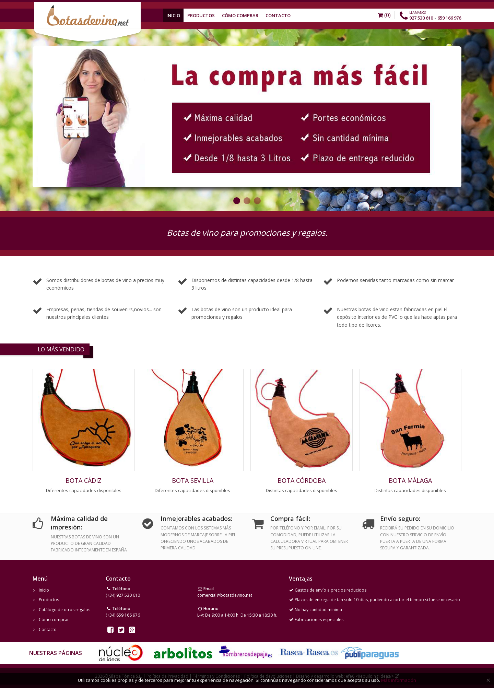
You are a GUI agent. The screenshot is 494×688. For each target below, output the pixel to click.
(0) (384, 15)
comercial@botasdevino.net (224, 595)
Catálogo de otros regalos (64, 610)
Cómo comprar (54, 619)
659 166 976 (449, 18)
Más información (398, 680)
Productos (201, 15)
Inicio (173, 15)
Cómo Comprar (240, 15)
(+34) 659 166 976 (123, 615)
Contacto (278, 15)
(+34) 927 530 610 (123, 595)
